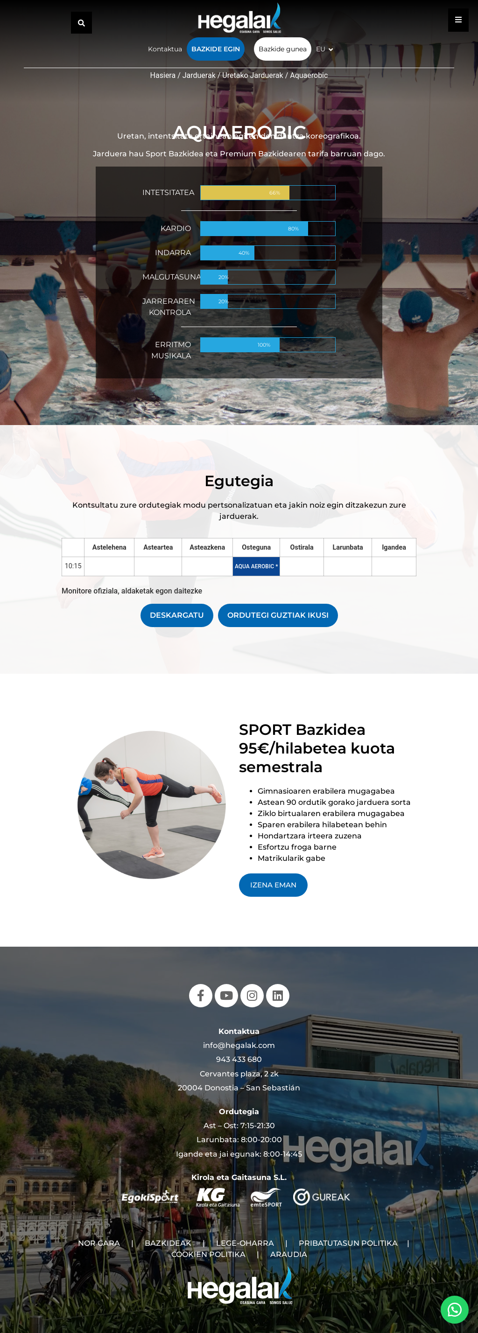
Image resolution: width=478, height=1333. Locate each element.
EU (320, 49)
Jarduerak (199, 75)
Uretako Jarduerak (252, 75)
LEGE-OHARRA (245, 1243)
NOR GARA (99, 1243)
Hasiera (163, 75)
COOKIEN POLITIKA (208, 1254)
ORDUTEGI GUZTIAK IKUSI (278, 615)
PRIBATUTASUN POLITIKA (348, 1243)
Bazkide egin (215, 49)
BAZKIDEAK (168, 1243)
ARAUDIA (288, 1254)
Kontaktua (165, 49)
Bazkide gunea (283, 49)
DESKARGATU (177, 615)
